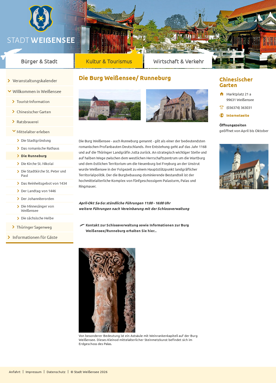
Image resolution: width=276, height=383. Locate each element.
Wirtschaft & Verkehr (178, 61)
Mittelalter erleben (33, 131)
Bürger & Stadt (39, 61)
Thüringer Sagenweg (34, 227)
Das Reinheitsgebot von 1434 (44, 183)
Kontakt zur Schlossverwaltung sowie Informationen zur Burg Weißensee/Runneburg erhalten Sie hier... (137, 228)
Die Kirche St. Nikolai (37, 163)
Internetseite (237, 115)
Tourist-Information (33, 101)
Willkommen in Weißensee (37, 91)
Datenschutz (56, 371)
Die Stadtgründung (36, 140)
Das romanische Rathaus (40, 148)
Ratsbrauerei (28, 121)
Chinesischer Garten (34, 111)
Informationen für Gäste (35, 237)
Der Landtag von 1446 (38, 190)
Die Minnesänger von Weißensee (37, 208)
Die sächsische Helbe (37, 218)
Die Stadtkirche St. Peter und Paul (43, 173)
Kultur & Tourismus (109, 61)
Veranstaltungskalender (35, 80)
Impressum (34, 371)
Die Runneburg (34, 155)
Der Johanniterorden (37, 198)
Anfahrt (14, 371)
